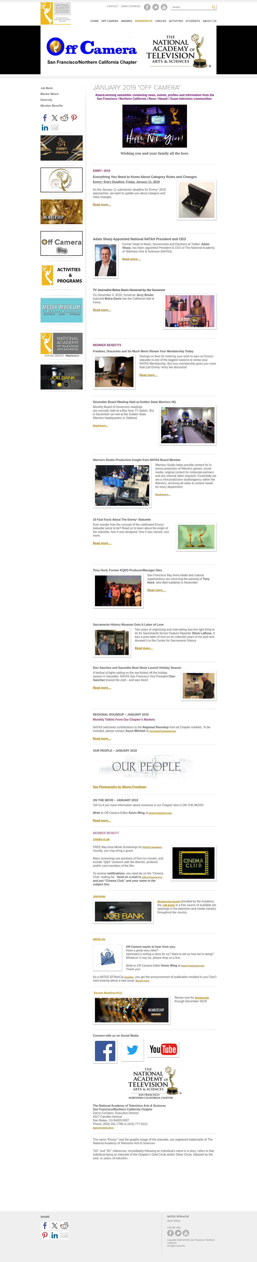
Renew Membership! (108, 992)
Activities (176, 21)
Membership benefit (168, 901)
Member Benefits (52, 106)
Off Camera (109, 21)
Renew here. (143, 980)
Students (193, 21)
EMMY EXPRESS (130, 6)
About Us (209, 21)
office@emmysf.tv (152, 877)
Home (95, 21)
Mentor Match (50, 94)
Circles (160, 21)
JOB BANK (168, 905)
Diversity (46, 100)
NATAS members (152, 847)
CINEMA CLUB (101, 839)
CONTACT (112, 6)
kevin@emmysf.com (160, 813)
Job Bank (47, 88)
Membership (144, 21)
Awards (126, 21)
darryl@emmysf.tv (103, 1127)
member (129, 977)
